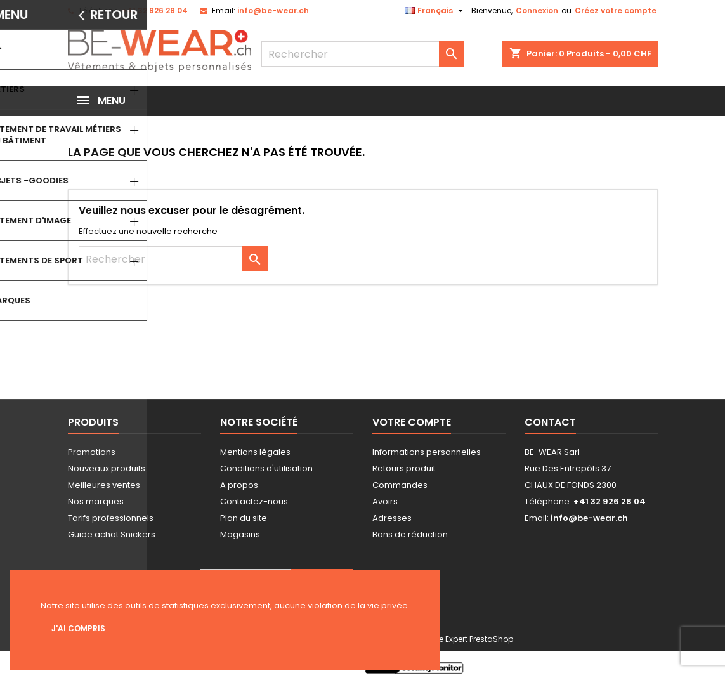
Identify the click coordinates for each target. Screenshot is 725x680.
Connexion (537, 10)
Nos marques (96, 501)
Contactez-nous (254, 501)
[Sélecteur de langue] (435, 11)
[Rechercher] (362, 54)
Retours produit (404, 468)
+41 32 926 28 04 (155, 10)
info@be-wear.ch (273, 10)
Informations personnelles (426, 452)
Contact (550, 422)
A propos (239, 485)
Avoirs (385, 501)
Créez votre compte (615, 10)
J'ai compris (78, 628)
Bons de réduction (410, 534)
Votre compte (411, 422)
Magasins (240, 534)
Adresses (392, 518)
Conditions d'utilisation (266, 468)
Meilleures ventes (104, 485)
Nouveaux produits (106, 468)
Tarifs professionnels (110, 518)
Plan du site (243, 518)
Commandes (400, 485)
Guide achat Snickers (111, 534)
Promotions (91, 452)
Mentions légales (255, 452)
